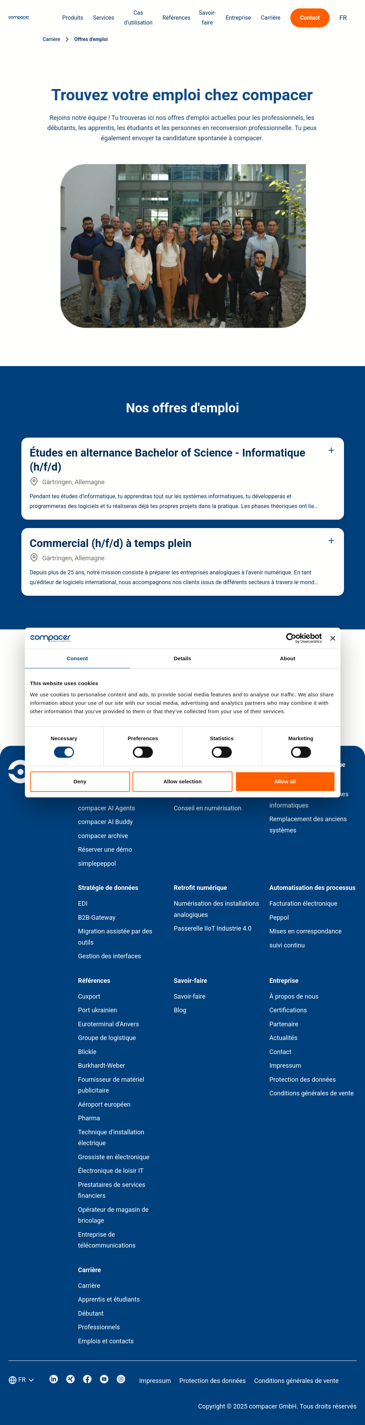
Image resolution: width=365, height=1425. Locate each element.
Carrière (89, 1285)
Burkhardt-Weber (101, 1065)
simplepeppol (97, 863)
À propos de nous (293, 996)
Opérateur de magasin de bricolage (113, 1215)
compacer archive (103, 835)
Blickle (87, 1051)
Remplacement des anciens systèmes (308, 824)
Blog (180, 1010)
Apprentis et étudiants (109, 1299)
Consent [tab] (77, 658)
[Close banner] (332, 638)
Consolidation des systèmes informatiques (309, 799)
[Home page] (18, 18)
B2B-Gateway (97, 917)
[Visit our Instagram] (121, 1381)
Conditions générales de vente (311, 1093)
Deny (80, 781)
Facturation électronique (303, 903)
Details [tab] (182, 658)
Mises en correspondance (305, 931)
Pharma (89, 1118)
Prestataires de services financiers (112, 1190)
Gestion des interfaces (109, 956)
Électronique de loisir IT (111, 1170)
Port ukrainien (97, 1010)
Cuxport (89, 996)
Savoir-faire (189, 996)
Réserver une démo (105, 849)
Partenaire (283, 1024)
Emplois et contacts (106, 1341)
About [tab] (288, 658)
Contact (280, 1051)
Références (176, 17)
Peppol (279, 917)
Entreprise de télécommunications (107, 1240)
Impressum (285, 1065)
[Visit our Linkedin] (53, 1381)
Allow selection (182, 781)
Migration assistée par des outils (115, 936)
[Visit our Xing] (70, 1381)
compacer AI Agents (106, 808)
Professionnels (99, 1327)
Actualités (283, 1037)
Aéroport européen (104, 1104)
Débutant (91, 1313)
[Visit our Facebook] (87, 1381)
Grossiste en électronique (114, 1157)
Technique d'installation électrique (111, 1137)
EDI (83, 903)
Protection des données (302, 1079)
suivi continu (287, 945)
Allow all (285, 781)
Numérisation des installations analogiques (216, 909)
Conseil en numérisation (207, 808)
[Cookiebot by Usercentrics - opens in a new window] (291, 638)
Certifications (288, 1010)
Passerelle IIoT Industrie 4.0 (212, 928)
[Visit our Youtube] (104, 1381)
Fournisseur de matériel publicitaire (111, 1085)
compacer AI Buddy (105, 821)
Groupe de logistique (107, 1037)
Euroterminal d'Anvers (108, 1024)
